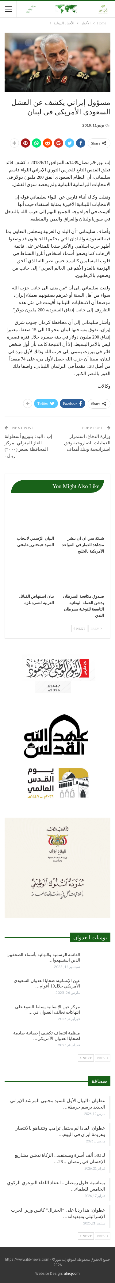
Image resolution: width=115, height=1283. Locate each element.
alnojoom (72, 1273)
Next (79, 628)
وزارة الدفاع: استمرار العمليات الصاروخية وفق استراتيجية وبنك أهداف (87, 443)
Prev (96, 628)
